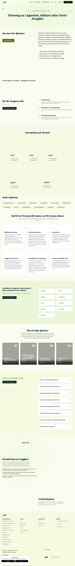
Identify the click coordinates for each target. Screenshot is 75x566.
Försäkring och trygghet (15, 459)
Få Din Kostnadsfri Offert (9, 108)
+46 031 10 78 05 (68, 2)
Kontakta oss (60, 2)
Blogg (55, 2)
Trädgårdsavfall (5, 537)
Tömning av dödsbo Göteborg (7, 541)
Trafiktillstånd (46, 499)
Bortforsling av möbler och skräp (7, 521)
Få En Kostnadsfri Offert (24, 530)
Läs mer (6, 362)
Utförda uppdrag (37, 2)
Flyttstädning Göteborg (6, 539)
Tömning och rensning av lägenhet (8, 530)
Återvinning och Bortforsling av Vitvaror (8, 523)
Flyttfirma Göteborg (5, 544)
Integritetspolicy (15, 563)
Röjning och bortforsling (6, 528)
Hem (26, 10)
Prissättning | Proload (45, 2)
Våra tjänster (31, 2)
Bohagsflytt (4, 532)
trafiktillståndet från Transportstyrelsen (49, 503)
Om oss (51, 2)
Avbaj (22, 561)
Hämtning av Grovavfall (6, 525)
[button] (55, 379)
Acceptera (8, 561)
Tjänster (29, 10)
